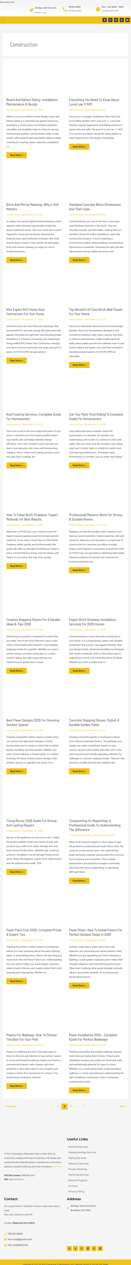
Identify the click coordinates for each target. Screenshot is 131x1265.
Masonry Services (78, 1163)
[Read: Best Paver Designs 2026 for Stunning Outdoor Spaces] (34, 701)
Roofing (88, 839)
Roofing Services (78, 1146)
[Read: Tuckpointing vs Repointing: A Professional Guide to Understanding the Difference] (97, 802)
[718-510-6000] (65, 9)
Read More (57, 1166)
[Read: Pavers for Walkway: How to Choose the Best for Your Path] (34, 1018)
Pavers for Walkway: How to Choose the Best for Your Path (31, 1042)
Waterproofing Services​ (82, 1152)
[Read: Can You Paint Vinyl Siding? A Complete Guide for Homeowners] (97, 394)
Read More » (17, 154)
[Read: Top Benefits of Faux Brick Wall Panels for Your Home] (97, 288)
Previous (9, 1111)
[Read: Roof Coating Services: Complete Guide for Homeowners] (34, 394)
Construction (13, 109)
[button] (2, 20)
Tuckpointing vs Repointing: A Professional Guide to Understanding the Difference (94, 829)
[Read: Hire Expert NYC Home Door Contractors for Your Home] (34, 288)
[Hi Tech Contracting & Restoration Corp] (97, 1229)
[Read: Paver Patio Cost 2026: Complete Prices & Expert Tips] (34, 912)
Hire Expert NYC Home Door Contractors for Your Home (25, 312)
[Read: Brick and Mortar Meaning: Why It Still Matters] (34, 183)
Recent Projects (77, 1180)
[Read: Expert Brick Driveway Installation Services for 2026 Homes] (97, 600)
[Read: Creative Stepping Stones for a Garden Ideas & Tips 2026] (34, 600)
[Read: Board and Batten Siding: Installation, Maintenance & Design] (34, 78)
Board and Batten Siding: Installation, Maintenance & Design (32, 101)
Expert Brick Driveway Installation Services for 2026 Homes (92, 624)
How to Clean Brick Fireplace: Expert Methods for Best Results (32, 519)
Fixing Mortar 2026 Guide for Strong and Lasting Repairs (31, 826)
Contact (73, 1186)
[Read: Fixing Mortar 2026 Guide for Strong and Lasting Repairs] (34, 802)
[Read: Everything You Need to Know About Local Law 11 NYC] (97, 78)
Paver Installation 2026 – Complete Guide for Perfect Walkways (93, 1042)
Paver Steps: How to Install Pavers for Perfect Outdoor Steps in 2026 (95, 936)
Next (124, 1111)
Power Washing (77, 1169)
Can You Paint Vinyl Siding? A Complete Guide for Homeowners (96, 418)
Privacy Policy (76, 1191)
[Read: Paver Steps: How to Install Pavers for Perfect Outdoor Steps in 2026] (97, 912)
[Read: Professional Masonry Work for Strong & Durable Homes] (97, 495)
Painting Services (78, 1174)
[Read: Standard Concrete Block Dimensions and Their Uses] (97, 183)
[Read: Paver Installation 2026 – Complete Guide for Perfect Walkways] (97, 1018)
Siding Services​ (77, 1158)
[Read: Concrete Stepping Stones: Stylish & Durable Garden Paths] (97, 701)
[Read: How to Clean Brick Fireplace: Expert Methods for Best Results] (34, 495)
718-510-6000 (74, 7)
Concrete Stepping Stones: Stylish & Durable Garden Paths (94, 725)
